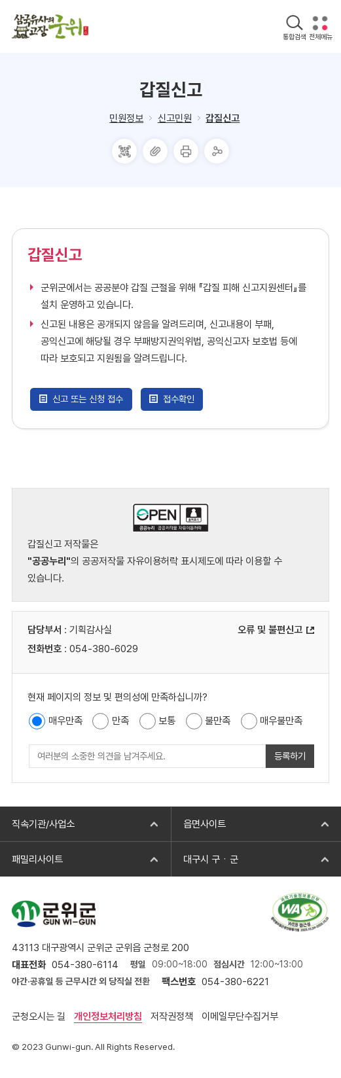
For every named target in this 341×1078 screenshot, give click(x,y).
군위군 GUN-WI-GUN (54, 913)
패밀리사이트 (31, 859)
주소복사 (155, 151)
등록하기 (290, 755)
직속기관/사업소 (37, 824)
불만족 (217, 721)
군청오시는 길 (38, 1016)
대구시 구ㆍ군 (204, 859)
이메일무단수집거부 (240, 1016)
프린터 (185, 151)
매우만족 (65, 721)
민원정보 (126, 118)
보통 (166, 721)
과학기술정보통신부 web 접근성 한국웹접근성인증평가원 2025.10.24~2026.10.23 (299, 912)
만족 (120, 721)
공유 (216, 151)
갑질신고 (223, 118)
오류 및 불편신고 (270, 630)
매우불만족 (281, 721)
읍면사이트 (198, 824)
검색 (294, 23)
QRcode (124, 151)
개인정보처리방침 (108, 1016)
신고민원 (175, 118)
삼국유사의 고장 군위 (50, 26)
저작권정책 (172, 1016)
